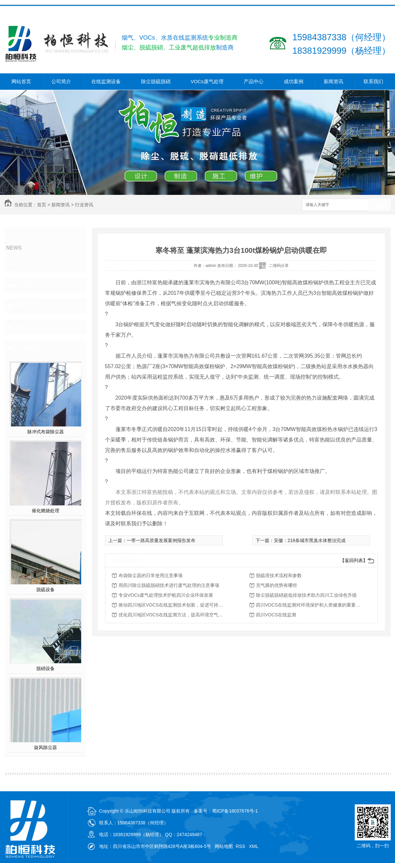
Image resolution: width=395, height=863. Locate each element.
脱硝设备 (45, 668)
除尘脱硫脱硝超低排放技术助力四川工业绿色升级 (306, 595)
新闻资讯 (333, 81)
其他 (20, 327)
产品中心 (253, 81)
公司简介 (61, 81)
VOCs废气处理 (207, 81)
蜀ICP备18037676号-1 (235, 811)
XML (254, 846)
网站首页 (21, 81)
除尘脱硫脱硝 (156, 81)
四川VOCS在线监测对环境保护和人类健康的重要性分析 (308, 605)
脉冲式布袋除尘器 (45, 431)
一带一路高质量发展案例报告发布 (161, 540)
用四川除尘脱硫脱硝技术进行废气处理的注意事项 (168, 585)
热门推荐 (26, 348)
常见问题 (26, 306)
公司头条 (26, 264)
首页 (41, 204)
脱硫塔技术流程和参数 (279, 575)
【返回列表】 (354, 560)
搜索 (379, 205)
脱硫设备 (45, 589)
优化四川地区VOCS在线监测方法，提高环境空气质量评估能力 (170, 614)
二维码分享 (279, 265)
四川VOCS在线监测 (276, 614)
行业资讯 (84, 204)
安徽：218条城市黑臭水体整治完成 (310, 540)
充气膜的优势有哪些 (276, 585)
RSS (241, 846)
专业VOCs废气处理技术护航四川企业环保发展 (165, 595)
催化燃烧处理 (45, 510)
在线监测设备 (106, 81)
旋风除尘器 (45, 747)
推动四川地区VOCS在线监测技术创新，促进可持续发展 (170, 605)
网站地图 (224, 846)
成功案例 (293, 81)
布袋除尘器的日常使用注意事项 (150, 575)
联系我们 (373, 81)
